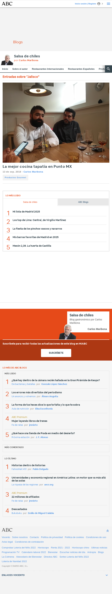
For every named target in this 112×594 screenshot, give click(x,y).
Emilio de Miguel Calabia (41, 513)
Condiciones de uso (96, 537)
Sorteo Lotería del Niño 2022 (74, 556)
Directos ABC (50, 556)
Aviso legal (7, 541)
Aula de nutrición (20, 409)
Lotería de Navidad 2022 (14, 561)
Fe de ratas (17, 425)
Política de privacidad (52, 537)
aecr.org (48, 485)
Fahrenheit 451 (19, 469)
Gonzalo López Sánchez (54, 384)
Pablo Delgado (40, 469)
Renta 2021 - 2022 (60, 547)
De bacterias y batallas (23, 384)
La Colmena (8, 556)
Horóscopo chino (80, 547)
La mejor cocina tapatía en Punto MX (37, 166)
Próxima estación (21, 437)
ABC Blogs (83, 202)
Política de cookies (74, 537)
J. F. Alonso (42, 437)
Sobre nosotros (20, 537)
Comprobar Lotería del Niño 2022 (19, 547)
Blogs (101, 552)
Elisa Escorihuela (44, 409)
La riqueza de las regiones (25, 485)
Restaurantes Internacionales (48, 69)
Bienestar (53, 552)
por (26, 60)
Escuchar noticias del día (72, 552)
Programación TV (11, 552)
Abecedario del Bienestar (29, 556)
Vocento (6, 537)
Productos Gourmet (15, 177)
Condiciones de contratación (29, 541)
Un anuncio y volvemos (24, 396)
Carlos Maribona (33, 171)
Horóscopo (43, 547)
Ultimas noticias (99, 547)
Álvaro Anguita (50, 396)
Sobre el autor (20, 69)
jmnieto (33, 425)
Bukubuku (17, 513)
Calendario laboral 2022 (34, 552)
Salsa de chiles (27, 56)
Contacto (34, 537)
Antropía (91, 552)
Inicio (5, 69)
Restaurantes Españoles (81, 69)
